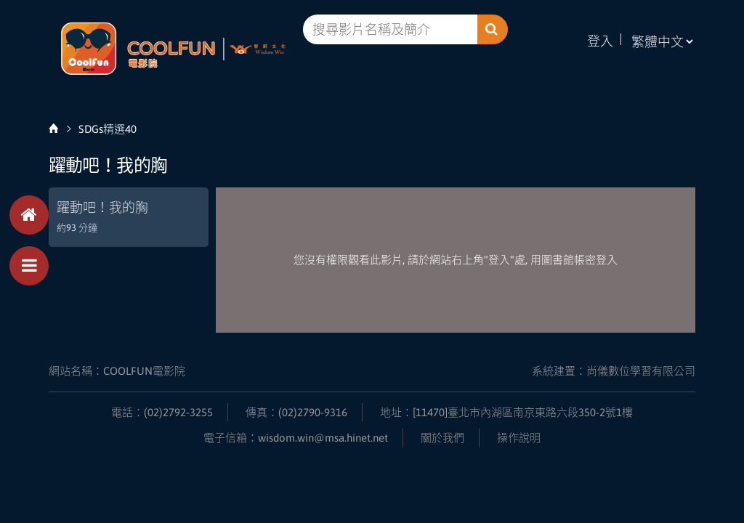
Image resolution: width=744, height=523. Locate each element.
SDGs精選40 (107, 129)
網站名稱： (117, 371)
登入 (600, 41)
